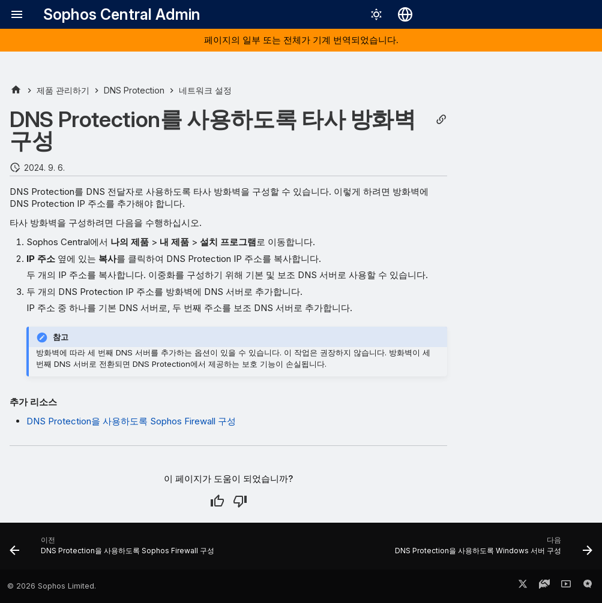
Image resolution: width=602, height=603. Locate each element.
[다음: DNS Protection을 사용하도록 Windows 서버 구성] (491, 550)
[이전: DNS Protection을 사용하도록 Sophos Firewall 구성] (114, 550)
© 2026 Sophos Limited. (51, 585)
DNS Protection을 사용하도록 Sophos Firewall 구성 (131, 421)
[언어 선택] (405, 14)
